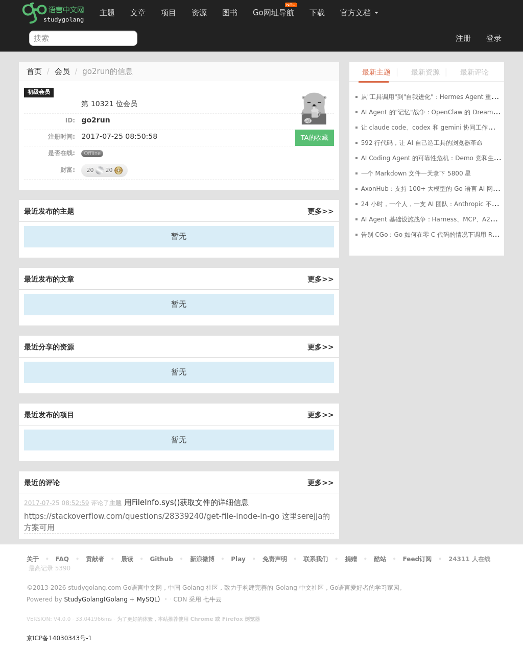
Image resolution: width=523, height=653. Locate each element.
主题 (107, 12)
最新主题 (376, 72)
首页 (34, 71)
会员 (62, 71)
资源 (199, 12)
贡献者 (95, 559)
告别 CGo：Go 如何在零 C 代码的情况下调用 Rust (431, 234)
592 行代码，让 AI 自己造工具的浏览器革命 (422, 142)
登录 (494, 38)
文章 (138, 12)
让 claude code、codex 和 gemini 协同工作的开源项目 (440, 127)
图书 (229, 12)
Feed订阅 (417, 559)
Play (238, 559)
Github (161, 559)
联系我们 (315, 559)
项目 (168, 12)
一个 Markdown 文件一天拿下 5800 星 (416, 173)
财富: (67, 169)
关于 (33, 559)
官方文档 (359, 12)
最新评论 (474, 72)
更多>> (320, 211)
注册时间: (61, 136)
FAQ (62, 559)
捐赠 (351, 559)
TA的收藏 (315, 137)
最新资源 (425, 72)
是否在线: (61, 153)
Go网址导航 (275, 10)
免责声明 (275, 559)
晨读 (127, 559)
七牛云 (212, 599)
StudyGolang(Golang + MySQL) (112, 599)
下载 (317, 12)
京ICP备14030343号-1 (59, 638)
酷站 (380, 559)
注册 (463, 38)
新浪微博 (202, 559)
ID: (70, 120)
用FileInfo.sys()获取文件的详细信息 (186, 502)
